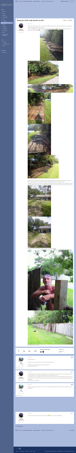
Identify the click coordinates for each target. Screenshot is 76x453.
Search (3, 4)
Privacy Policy (22, 451)
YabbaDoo (21, 29)
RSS (34, 451)
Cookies (31, 451)
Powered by (69, 451)
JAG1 (21, 362)
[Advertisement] (45, 10)
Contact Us (26, 451)
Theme (17, 451)
